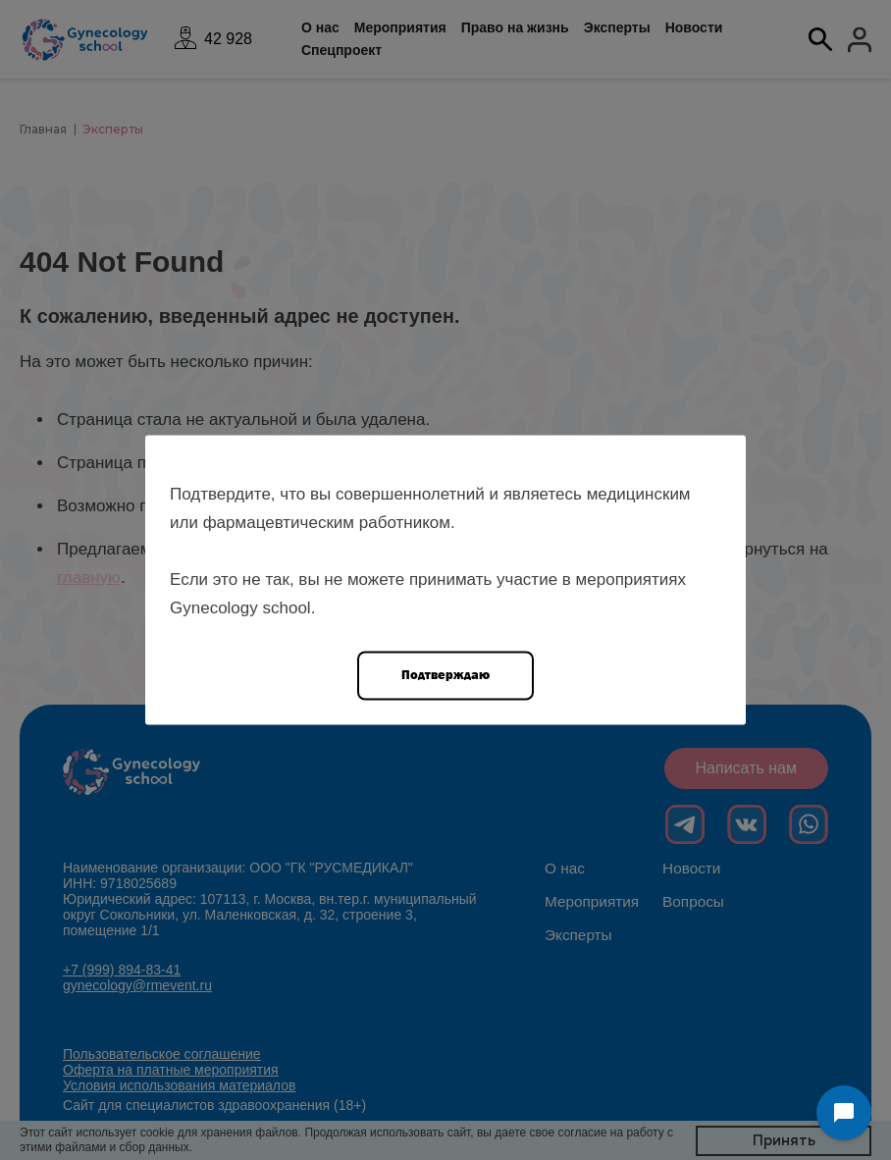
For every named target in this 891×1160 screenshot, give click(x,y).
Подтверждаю (445, 674)
